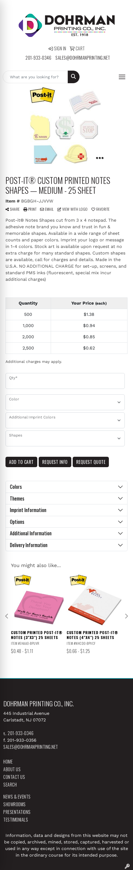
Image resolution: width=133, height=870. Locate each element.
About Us (12, 769)
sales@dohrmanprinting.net (82, 57)
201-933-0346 (38, 57)
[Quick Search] (35, 77)
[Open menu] (122, 76)
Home (8, 761)
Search (10, 784)
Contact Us (14, 777)
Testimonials (15, 819)
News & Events (17, 796)
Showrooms (14, 804)
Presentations (17, 812)
